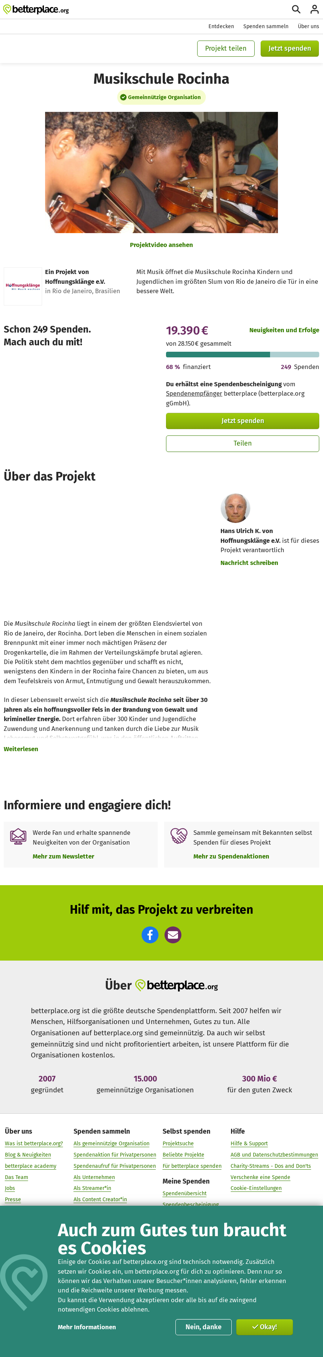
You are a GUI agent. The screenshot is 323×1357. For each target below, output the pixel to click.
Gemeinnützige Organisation (164, 97)
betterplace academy (30, 1166)
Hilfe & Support (249, 1143)
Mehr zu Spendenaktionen (231, 856)
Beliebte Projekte (183, 1154)
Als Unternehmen (94, 1177)
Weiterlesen (21, 749)
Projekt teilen (226, 48)
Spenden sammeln (265, 26)
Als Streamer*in (92, 1188)
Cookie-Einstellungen (256, 1188)
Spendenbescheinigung (191, 1204)
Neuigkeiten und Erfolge (284, 330)
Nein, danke (204, 1327)
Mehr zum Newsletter (63, 856)
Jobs (10, 1188)
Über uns (308, 26)
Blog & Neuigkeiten (28, 1154)
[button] (150, 934)
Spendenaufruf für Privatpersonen (115, 1166)
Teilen (243, 443)
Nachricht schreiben (249, 562)
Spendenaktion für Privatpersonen (115, 1154)
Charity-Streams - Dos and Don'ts (271, 1166)
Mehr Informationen (87, 1327)
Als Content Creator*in (100, 1199)
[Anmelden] (314, 9)
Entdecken (221, 26)
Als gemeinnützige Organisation (111, 1143)
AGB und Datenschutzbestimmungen (274, 1154)
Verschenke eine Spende (260, 1177)
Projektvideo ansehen (161, 245)
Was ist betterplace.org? (34, 1143)
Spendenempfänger (194, 393)
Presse (13, 1199)
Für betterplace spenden (192, 1166)
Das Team (16, 1177)
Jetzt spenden (290, 48)
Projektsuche (178, 1143)
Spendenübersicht (185, 1193)
